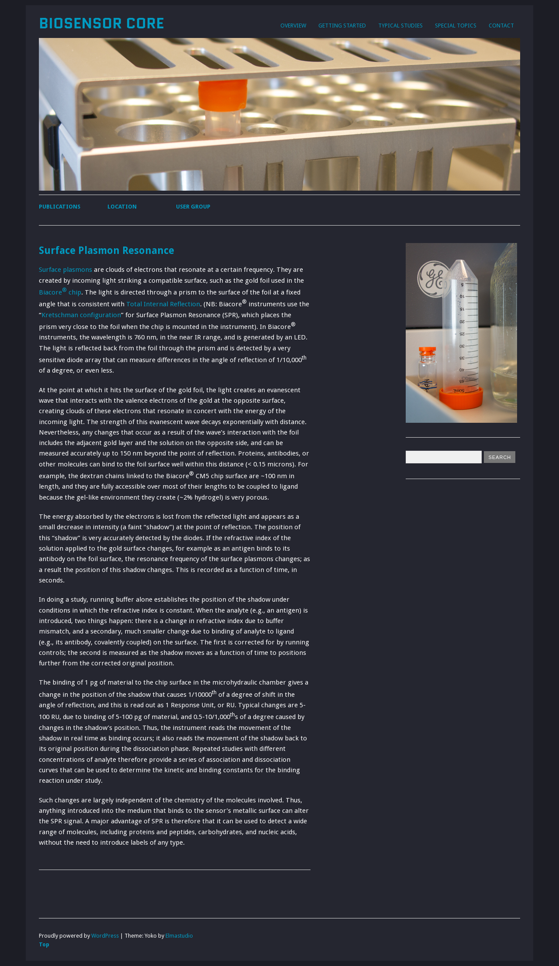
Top (44, 944)
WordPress (105, 935)
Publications (59, 206)
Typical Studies (400, 25)
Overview (293, 25)
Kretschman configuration (81, 315)
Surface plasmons (65, 270)
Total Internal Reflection (163, 304)
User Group (193, 206)
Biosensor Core (101, 23)
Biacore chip (60, 292)
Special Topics (455, 25)
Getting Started (342, 25)
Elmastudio (179, 935)
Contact (501, 25)
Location (122, 206)
